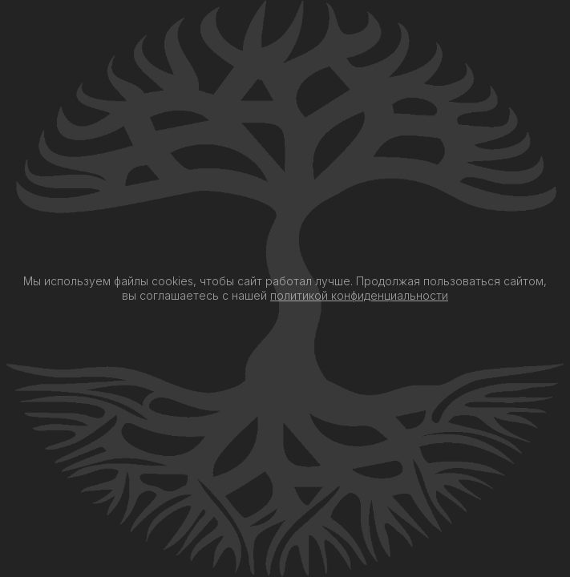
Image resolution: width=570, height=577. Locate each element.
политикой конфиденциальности (359, 295)
